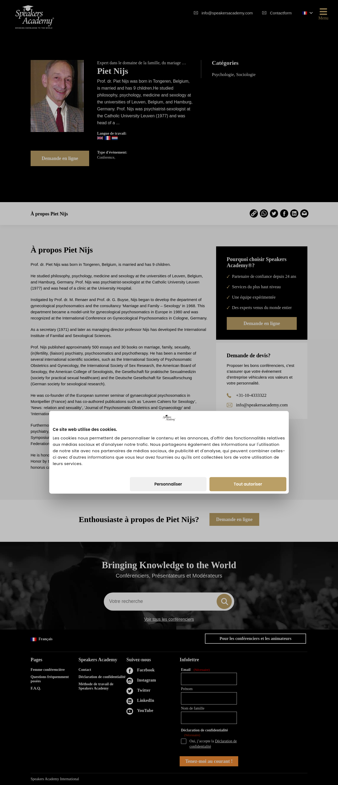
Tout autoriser (248, 424)
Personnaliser (168, 424)
